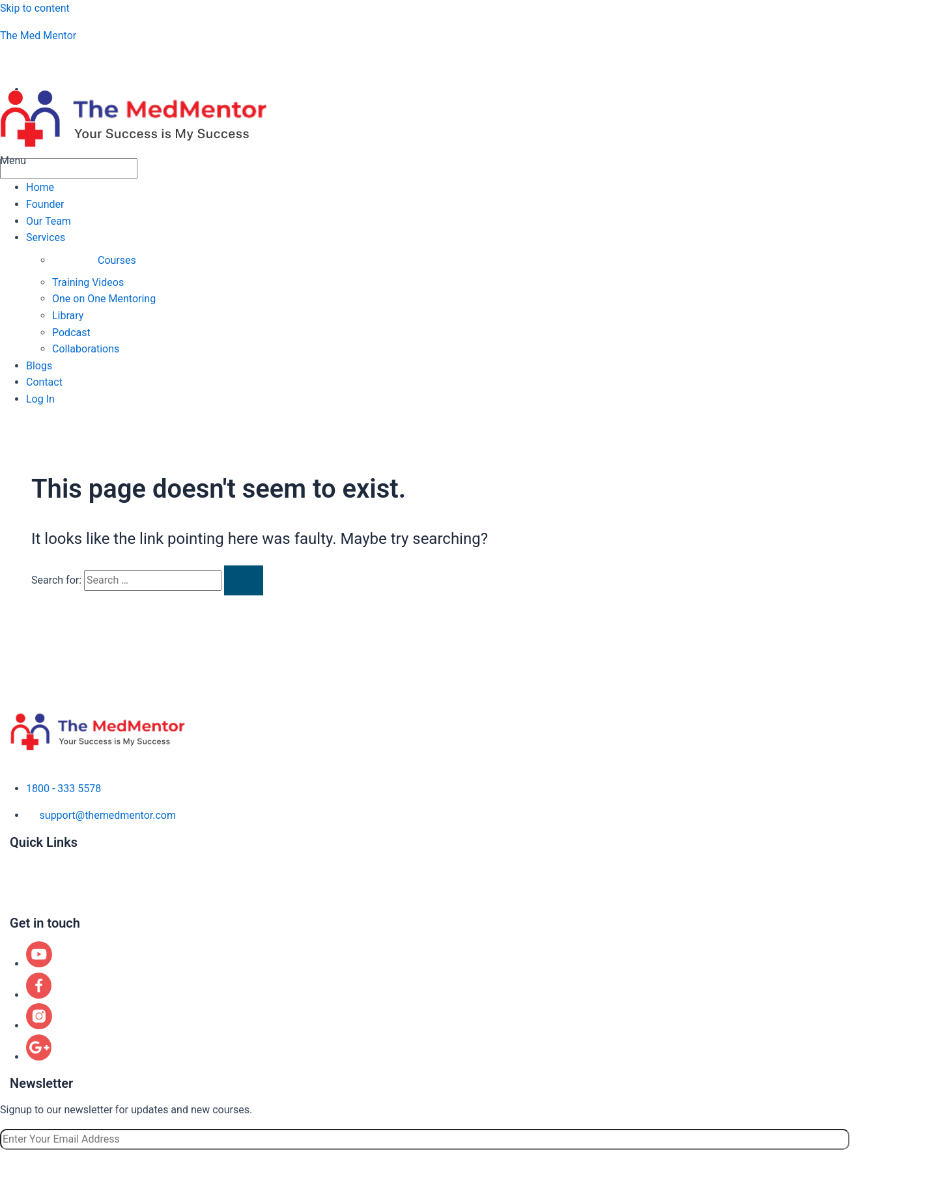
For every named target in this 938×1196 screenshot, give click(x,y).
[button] (469, 160)
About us (30, 856)
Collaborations (85, 349)
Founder (45, 204)
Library (67, 315)
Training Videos (88, 282)
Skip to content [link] (35, 8)
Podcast (71, 332)
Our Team (48, 221)
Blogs (39, 366)
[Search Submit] (243, 580)
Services (45, 237)
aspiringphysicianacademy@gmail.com (112, 62)
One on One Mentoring (104, 298)
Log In (40, 399)
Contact (44, 382)
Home (40, 187)
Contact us (35, 908)
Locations (32, 895)
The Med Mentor (38, 35)
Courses (117, 260)
